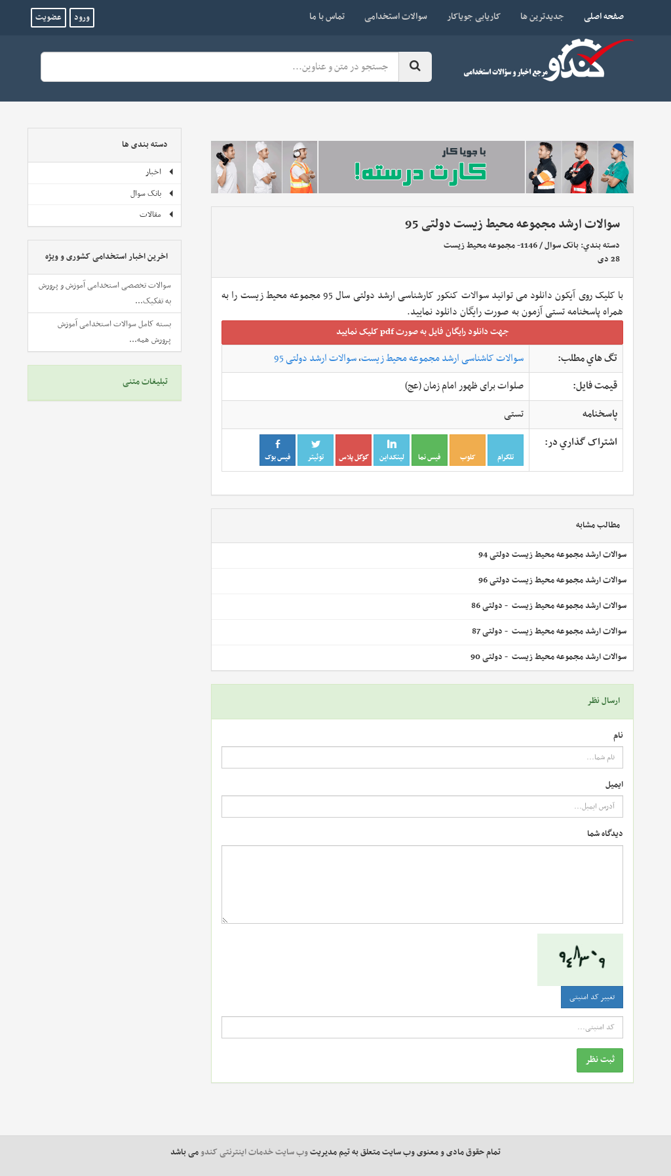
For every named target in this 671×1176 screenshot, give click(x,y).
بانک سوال (562, 245)
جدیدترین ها (542, 16)
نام (618, 736)
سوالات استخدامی (395, 16)
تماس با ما (327, 16)
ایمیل (614, 785)
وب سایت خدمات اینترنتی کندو (254, 1152)
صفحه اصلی (599, 16)
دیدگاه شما (605, 834)
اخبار (159, 172)
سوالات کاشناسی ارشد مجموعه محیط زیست (442, 358)
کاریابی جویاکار (474, 16)
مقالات (157, 215)
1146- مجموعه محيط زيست (490, 245)
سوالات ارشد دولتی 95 (315, 358)
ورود (82, 17)
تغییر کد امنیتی (592, 997)
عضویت (48, 17)
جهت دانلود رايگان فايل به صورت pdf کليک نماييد (422, 331)
